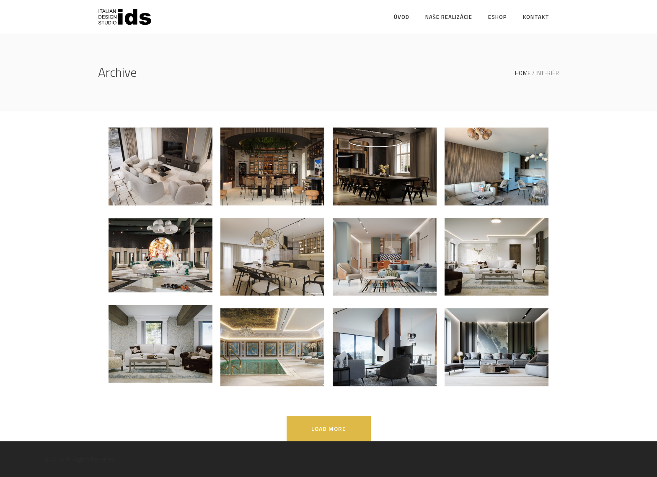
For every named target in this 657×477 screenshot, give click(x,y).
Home (523, 73)
